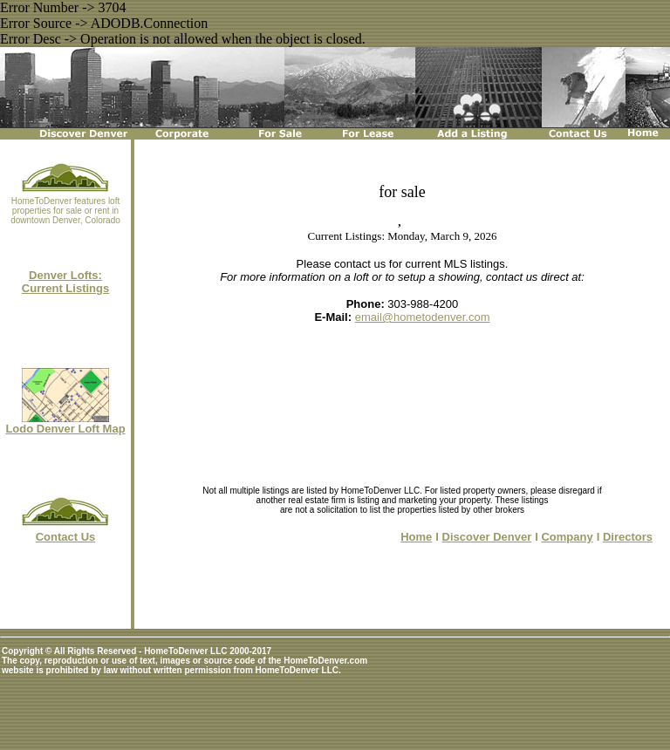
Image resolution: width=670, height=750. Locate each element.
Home (416, 536)
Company (566, 536)
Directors (628, 536)
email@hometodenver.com (422, 317)
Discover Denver (487, 536)
